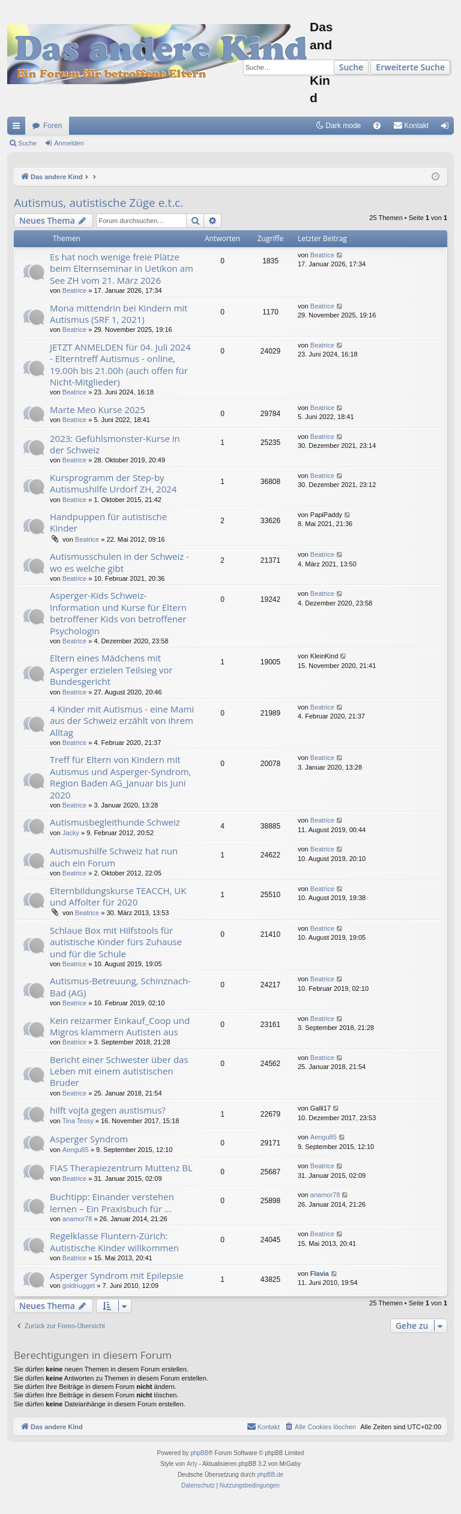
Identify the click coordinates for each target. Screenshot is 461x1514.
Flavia (319, 1273)
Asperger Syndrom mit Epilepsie (117, 1275)
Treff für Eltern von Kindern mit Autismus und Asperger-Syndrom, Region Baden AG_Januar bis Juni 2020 (120, 776)
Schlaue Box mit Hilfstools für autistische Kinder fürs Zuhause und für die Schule (116, 942)
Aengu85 (75, 1149)
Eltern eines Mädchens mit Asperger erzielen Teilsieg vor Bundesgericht (111, 669)
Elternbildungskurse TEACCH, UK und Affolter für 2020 (118, 896)
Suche (351, 67)
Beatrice (74, 290)
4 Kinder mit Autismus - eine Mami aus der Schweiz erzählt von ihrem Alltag (122, 720)
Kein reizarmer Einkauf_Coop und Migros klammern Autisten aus (120, 1026)
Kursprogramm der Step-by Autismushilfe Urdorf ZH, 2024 (113, 483)
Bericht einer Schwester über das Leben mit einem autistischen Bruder (119, 1071)
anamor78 (77, 1218)
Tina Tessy (78, 1120)
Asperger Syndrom (89, 1139)
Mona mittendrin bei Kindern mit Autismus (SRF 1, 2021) (118, 313)
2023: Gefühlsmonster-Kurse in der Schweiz (115, 444)
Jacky (70, 832)
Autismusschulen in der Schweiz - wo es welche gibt (119, 562)
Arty (192, 1463)
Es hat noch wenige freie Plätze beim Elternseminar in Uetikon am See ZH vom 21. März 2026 (121, 268)
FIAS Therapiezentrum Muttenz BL (121, 1168)
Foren (52, 125)
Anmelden (69, 143)
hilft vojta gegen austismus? (108, 1110)
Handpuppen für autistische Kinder (108, 522)
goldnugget (78, 1285)
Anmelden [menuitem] (447, 128)
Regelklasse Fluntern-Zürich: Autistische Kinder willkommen (114, 1241)
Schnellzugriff (18, 128)
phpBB (199, 1453)
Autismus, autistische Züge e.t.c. (98, 202)
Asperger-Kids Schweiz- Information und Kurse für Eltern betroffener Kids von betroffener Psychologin (118, 612)
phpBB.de (270, 1474)
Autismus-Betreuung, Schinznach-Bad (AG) (120, 986)
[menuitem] (377, 126)
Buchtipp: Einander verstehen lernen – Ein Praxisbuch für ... (112, 1202)
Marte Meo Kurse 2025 (97, 409)
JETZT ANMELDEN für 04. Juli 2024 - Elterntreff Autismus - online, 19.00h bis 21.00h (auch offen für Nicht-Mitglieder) (120, 364)
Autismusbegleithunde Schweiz (115, 822)
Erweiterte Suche (410, 67)
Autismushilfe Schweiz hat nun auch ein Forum (114, 856)
